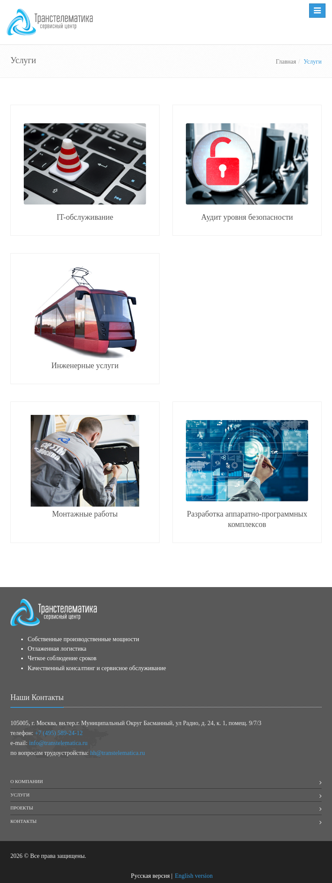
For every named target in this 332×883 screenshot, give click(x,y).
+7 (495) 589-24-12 (59, 733)
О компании (26, 781)
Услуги (19, 794)
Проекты (21, 807)
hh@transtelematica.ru (117, 753)
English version (194, 876)
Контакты (23, 821)
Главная (286, 61)
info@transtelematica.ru (58, 743)
